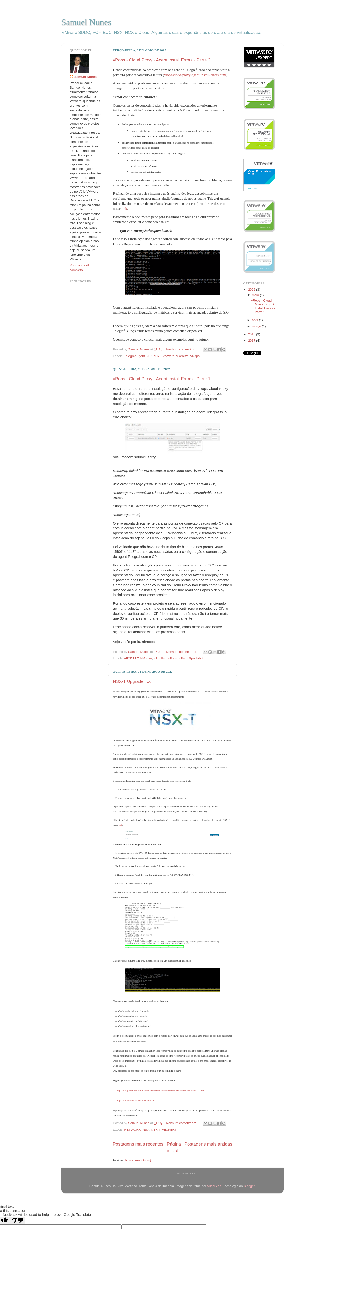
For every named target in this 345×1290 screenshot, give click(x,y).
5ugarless (214, 1186)
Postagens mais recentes (138, 1143)
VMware (168, 356)
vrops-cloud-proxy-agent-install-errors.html (195, 75)
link (124, 208)
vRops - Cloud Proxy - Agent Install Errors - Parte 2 (161, 60)
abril (255, 320)
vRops (195, 356)
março (257, 326)
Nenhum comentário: (181, 349)
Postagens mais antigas (208, 1143)
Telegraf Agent (134, 356)
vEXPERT (154, 356)
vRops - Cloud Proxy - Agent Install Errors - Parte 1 (161, 378)
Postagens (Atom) (138, 1160)
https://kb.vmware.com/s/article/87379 (135, 1100)
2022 (252, 289)
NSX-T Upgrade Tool (132, 681)
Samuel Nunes (86, 22)
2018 (252, 334)
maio (256, 295)
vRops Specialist (191, 658)
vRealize (182, 356)
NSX (146, 1129)
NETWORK (132, 1129)
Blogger (249, 1186)
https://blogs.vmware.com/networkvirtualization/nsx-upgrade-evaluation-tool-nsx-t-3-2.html (161, 1090)
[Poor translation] (17, 1220)
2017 (252, 340)
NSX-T (155, 1129)
